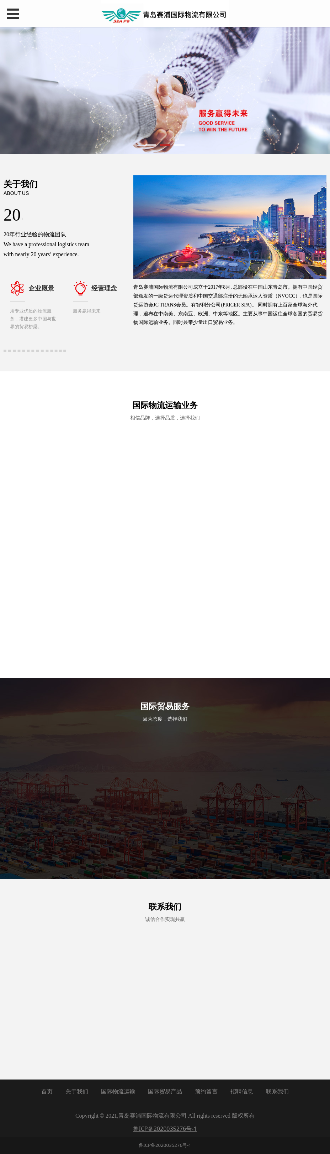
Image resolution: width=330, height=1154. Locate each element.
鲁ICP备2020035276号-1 (165, 1138)
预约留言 (206, 1085)
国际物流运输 (118, 1085)
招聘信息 (241, 1085)
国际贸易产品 (165, 1085)
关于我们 (76, 1085)
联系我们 (277, 1085)
